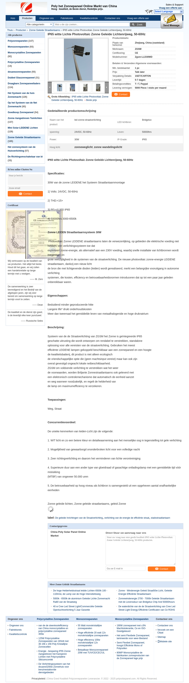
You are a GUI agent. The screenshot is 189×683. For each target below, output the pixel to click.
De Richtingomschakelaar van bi (25, 156)
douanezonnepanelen (19, 72)
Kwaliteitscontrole (89, 18)
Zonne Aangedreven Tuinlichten (25, 118)
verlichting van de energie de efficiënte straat (126, 518)
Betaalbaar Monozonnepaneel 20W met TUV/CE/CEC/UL (93, 651)
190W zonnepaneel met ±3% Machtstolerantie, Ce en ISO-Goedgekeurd (131, 628)
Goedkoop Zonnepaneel (21, 112)
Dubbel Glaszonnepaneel (21, 77)
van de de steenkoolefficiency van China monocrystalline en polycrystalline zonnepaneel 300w (53, 629)
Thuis (10, 30)
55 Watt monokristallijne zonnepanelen (90, 627)
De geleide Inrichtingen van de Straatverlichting (79, 518)
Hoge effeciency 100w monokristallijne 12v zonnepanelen (89, 643)
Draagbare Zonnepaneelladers (24, 83)
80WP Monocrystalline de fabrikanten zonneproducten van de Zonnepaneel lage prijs (133, 655)
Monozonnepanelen (18, 46)
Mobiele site (164, 641)
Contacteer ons (112, 18)
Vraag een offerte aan (170, 8)
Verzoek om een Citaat (165, 631)
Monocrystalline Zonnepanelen (24, 52)
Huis (13, 18)
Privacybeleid (38, 678)
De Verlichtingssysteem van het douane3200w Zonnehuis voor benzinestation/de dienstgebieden (54, 668)
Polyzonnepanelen (18, 41)
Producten (27, 18)
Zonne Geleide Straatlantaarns (44, 30)
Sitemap (161, 637)
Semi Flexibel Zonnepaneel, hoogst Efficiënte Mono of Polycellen (131, 645)
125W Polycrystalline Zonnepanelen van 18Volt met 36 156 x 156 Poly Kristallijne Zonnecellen (53, 642)
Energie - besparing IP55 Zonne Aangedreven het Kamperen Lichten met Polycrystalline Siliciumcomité (54, 655)
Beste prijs (91, 100)
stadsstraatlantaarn (160, 518)
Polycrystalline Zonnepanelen (24, 62)
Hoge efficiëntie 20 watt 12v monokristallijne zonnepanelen (93, 634)
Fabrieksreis (67, 18)
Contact (25, 193)
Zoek (140, 24)
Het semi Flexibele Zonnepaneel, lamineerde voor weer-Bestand (133, 637)
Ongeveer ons (47, 18)
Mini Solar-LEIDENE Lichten (23, 127)
